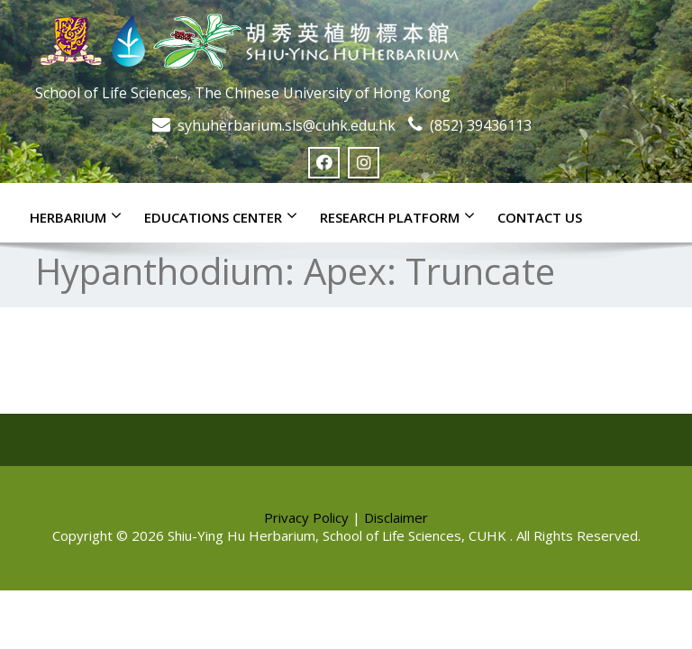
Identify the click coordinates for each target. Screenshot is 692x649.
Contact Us (539, 217)
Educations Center (225, 216)
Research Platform (402, 216)
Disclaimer (396, 517)
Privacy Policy (306, 517)
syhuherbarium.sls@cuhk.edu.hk (287, 125)
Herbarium (80, 216)
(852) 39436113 (481, 125)
